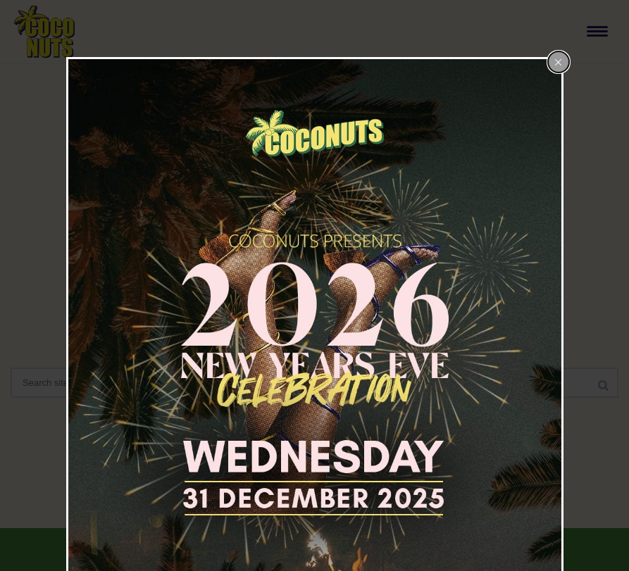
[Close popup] (558, 62)
